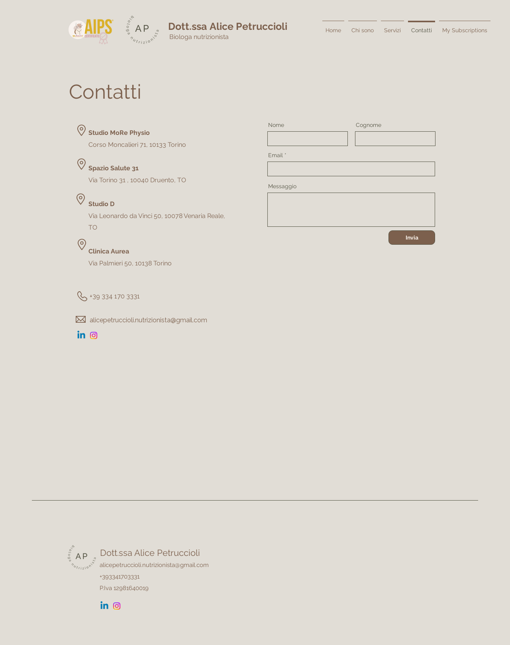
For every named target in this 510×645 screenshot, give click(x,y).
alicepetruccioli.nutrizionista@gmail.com (148, 320)
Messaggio (282, 186)
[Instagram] (93, 335)
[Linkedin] (81, 335)
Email (275, 155)
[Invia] (411, 237)
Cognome (368, 125)
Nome (276, 125)
